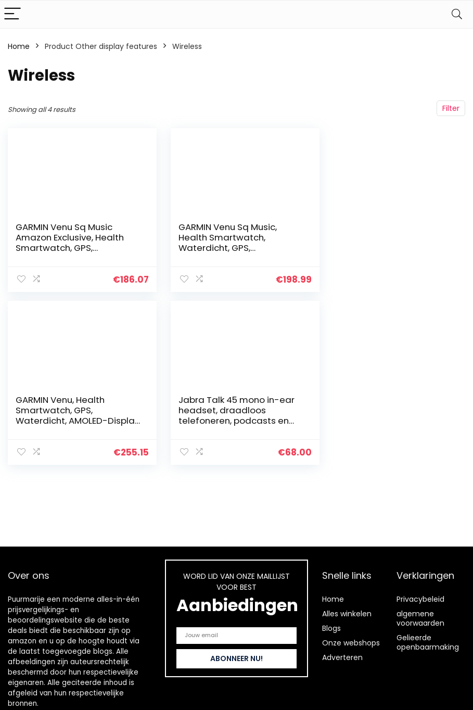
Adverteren (342, 657)
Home (19, 46)
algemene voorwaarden (420, 618)
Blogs (331, 628)
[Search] (456, 14)
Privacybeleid (420, 599)
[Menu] (12, 14)
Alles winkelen (347, 613)
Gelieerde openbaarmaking (428, 642)
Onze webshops (351, 643)
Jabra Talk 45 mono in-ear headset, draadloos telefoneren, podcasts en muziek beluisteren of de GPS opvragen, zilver (74, 420)
